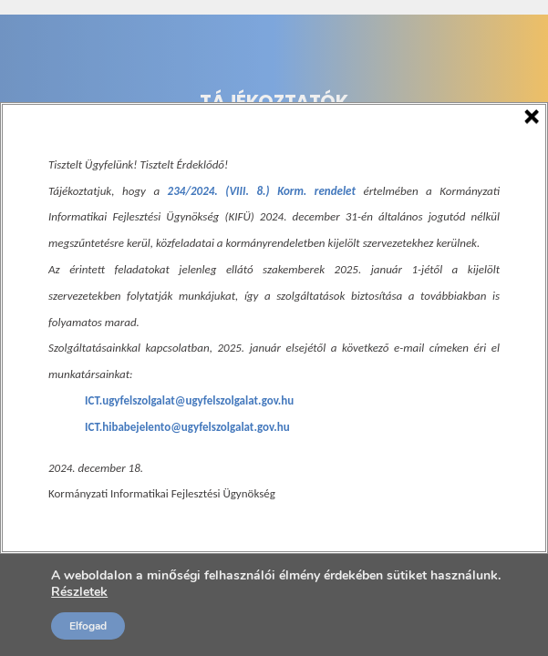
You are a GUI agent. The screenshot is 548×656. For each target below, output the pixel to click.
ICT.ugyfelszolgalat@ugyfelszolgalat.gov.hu (189, 400)
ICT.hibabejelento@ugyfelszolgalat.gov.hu (187, 427)
